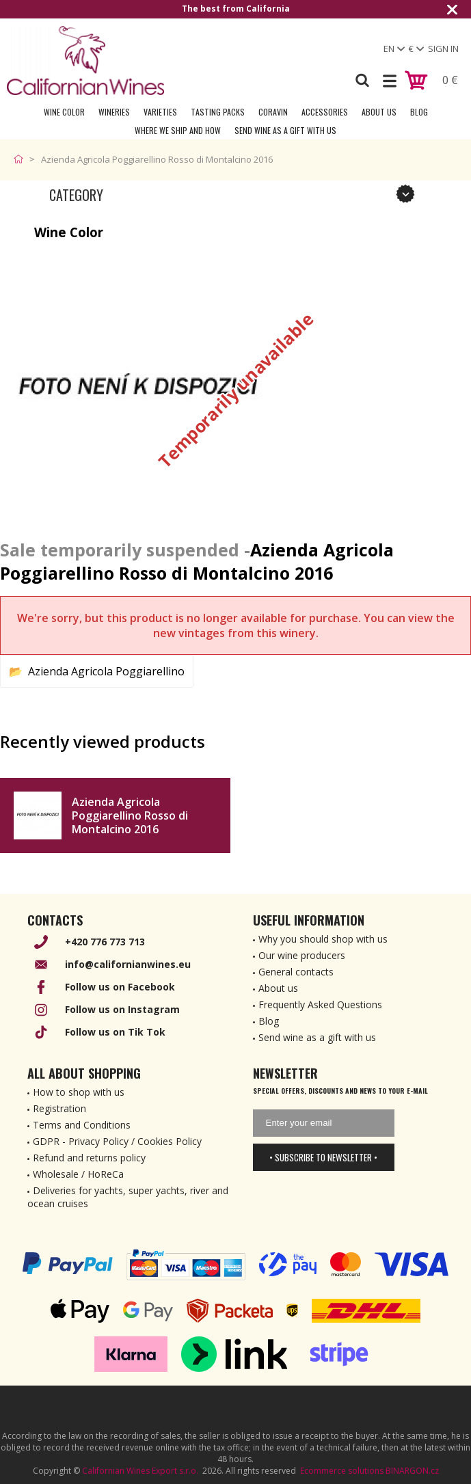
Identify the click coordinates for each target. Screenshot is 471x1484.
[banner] (85, 60)
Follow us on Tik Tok (115, 1031)
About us (278, 988)
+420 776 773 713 (105, 941)
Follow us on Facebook (120, 986)
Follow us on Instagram (122, 1009)
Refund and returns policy (89, 1157)
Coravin (273, 112)
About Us (379, 112)
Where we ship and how (178, 130)
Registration (59, 1108)
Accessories (324, 112)
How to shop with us (78, 1091)
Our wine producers (301, 955)
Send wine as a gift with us (285, 130)
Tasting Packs (218, 112)
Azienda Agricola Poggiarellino (106, 671)
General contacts (296, 971)
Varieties (160, 112)
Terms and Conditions (82, 1124)
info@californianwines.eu (128, 964)
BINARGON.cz (412, 1470)
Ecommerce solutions (341, 1470)
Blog (419, 112)
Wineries (114, 112)
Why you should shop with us (323, 938)
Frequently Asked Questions (320, 1004)
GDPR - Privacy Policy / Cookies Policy (117, 1141)
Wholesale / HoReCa (78, 1174)
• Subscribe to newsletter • (323, 1157)
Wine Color (64, 112)
